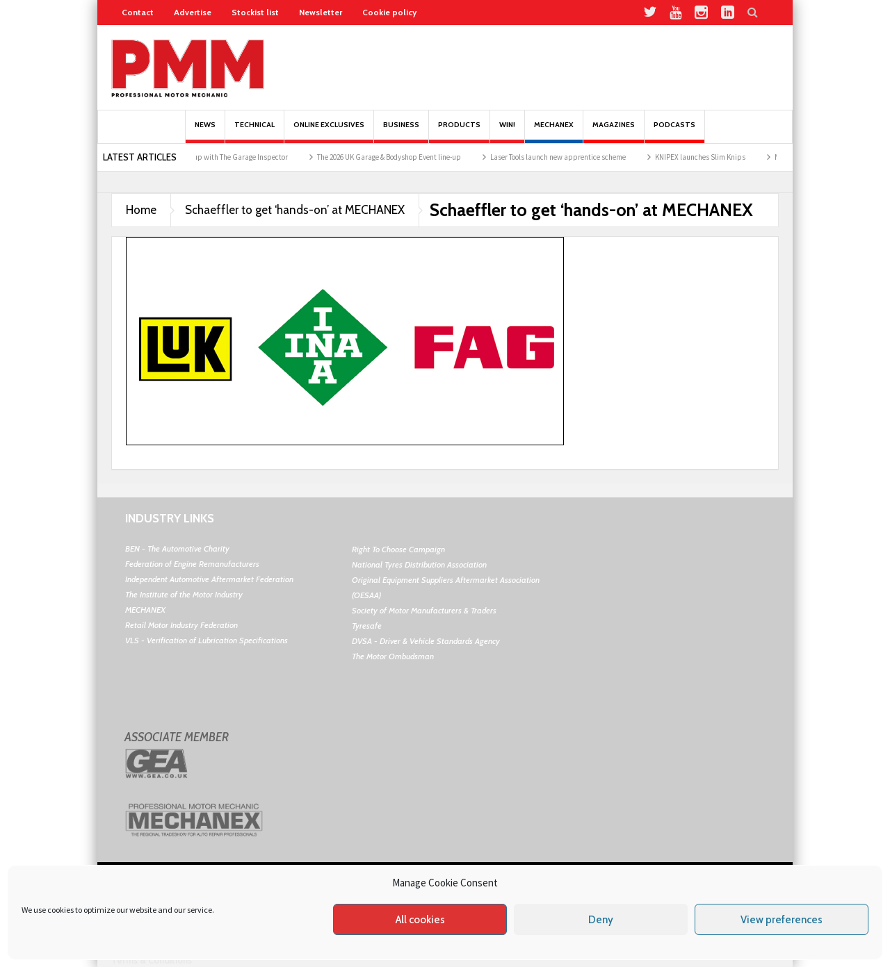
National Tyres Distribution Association (419, 564)
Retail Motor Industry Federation (181, 625)
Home (141, 210)
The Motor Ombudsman (393, 656)
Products (459, 131)
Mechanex (554, 131)
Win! (507, 131)
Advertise (192, 12)
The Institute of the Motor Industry (184, 594)
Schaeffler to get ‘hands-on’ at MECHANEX (295, 210)
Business (401, 131)
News (205, 131)
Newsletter (320, 12)
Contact (138, 12)
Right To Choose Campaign (398, 549)
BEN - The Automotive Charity (177, 548)
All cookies (420, 920)
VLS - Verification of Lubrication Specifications (206, 640)
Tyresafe (367, 625)
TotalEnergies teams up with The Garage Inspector (214, 157)
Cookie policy (389, 12)
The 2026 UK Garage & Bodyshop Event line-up (395, 157)
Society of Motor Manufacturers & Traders (424, 610)
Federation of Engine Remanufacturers (192, 564)
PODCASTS (674, 131)
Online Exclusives (328, 131)
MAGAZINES (613, 131)
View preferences (782, 920)
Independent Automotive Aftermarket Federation (209, 579)
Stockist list (255, 12)
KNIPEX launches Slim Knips (706, 157)
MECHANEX (145, 609)
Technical (254, 131)
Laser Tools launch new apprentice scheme (564, 157)
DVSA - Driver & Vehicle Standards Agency (426, 641)
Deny (600, 920)
